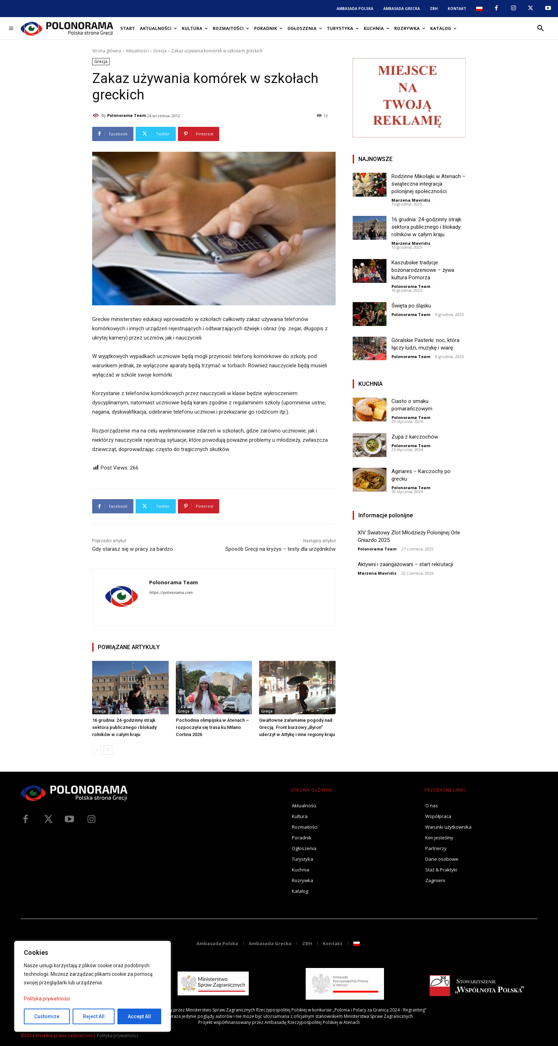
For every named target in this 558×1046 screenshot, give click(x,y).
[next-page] (108, 750)
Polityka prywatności (47, 998)
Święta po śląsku (411, 305)
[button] (540, 28)
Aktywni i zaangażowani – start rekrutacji (405, 564)
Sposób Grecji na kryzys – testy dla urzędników (280, 549)
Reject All (94, 1016)
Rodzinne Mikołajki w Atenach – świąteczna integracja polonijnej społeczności (428, 184)
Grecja (160, 51)
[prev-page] (96, 750)
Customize (46, 1016)
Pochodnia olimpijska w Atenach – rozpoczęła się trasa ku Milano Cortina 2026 (212, 727)
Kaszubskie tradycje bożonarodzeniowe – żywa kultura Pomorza (422, 270)
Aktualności (137, 51)
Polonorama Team (126, 115)
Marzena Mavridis (410, 200)
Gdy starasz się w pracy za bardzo (132, 549)
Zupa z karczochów (414, 437)
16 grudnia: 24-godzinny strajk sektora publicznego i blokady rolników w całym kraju (124, 727)
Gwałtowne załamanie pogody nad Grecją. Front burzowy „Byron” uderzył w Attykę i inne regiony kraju (297, 727)
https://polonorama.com (171, 592)
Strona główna (106, 51)
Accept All (139, 1016)
